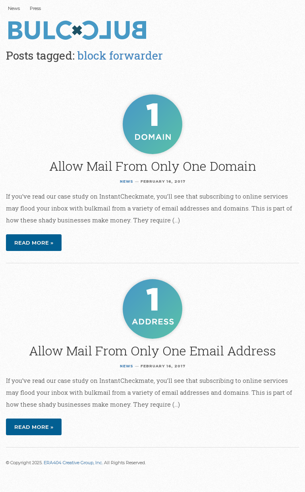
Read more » (33, 242)
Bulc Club (79, 31)
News (14, 8)
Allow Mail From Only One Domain (152, 165)
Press (35, 8)
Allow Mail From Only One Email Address (152, 350)
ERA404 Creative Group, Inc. (73, 462)
